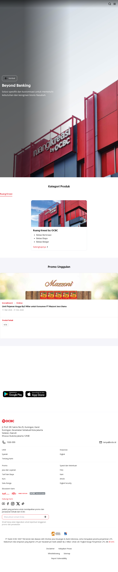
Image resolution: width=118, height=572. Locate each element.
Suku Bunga (6, 483)
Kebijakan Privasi (65, 548)
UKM (4, 450)
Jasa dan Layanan (9, 470)
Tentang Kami (7, 458)
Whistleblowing (54, 553)
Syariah (5, 454)
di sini (111, 541)
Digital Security (66, 483)
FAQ (61, 470)
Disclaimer (50, 548)
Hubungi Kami (7, 499)
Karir (61, 474)
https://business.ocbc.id (14, 388)
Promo (4, 465)
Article (62, 479)
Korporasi (63, 450)
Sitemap (67, 553)
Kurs (3, 479)
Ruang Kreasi (6, 194)
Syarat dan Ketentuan (68, 465)
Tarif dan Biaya (8, 474)
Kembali (9, 78)
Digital (62, 454)
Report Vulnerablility (59, 558)
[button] (45, 516)
